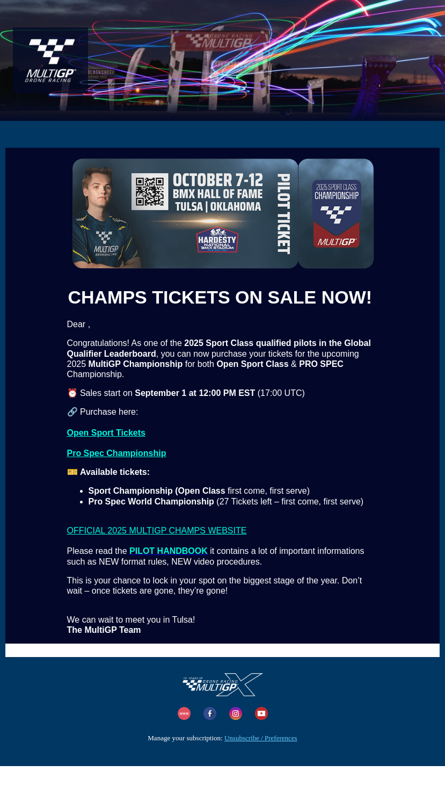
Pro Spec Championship (116, 453)
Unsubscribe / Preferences (260, 738)
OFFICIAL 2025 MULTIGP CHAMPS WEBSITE (157, 530)
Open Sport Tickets (106, 432)
